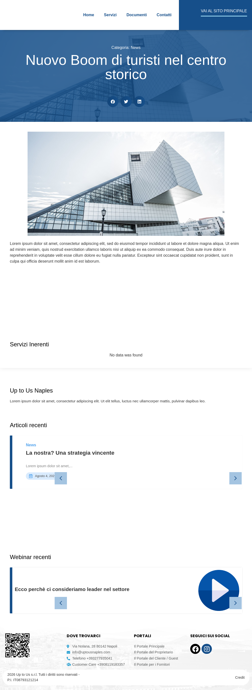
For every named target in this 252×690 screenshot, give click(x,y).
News (136, 47)
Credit (240, 677)
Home (88, 15)
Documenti (136, 15)
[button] (112, 101)
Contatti (164, 15)
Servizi (110, 15)
